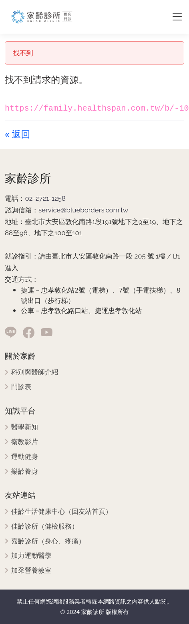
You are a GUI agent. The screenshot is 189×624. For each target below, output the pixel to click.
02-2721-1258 (45, 198)
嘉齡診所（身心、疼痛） (48, 541)
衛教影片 (24, 441)
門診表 (21, 387)
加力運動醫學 (31, 555)
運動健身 (24, 456)
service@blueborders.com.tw (83, 210)
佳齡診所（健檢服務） (44, 526)
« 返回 (17, 133)
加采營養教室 (31, 570)
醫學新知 (24, 427)
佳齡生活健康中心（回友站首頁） (61, 511)
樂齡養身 (24, 471)
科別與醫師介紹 (34, 372)
